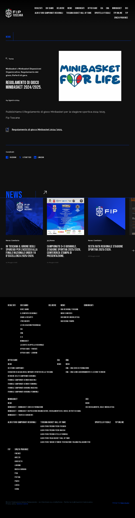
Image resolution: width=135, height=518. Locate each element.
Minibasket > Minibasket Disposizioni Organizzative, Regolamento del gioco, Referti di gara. (44, 411)
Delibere (60, 8)
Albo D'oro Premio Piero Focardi (53, 426)
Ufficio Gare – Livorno (28, 353)
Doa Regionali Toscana (69, 309)
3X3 (126, 8)
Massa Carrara (20, 469)
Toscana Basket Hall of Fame (78, 13)
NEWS (8, 36)
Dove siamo (24, 309)
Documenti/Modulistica (70, 317)
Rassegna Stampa (67, 321)
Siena (17, 489)
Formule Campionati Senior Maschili (22, 380)
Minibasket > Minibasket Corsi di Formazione (25, 407)
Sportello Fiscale (102, 13)
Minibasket (117, 8)
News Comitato (66, 313)
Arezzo (17, 457)
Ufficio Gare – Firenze (28, 349)
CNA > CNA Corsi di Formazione (77, 368)
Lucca (17, 485)
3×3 (21, 337)
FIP (126, 13)
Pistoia (17, 477)
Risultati (39, 8)
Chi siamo (50, 8)
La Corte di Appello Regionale (32, 345)
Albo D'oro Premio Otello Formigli (54, 434)
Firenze (18, 453)
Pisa (16, 473)
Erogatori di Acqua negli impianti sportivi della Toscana (30, 372)
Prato (17, 481)
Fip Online (118, 13)
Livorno (18, 465)
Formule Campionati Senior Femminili (22, 384)
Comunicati (80, 8)
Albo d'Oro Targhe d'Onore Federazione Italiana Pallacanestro (65, 442)
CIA (101, 8)
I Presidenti (25, 321)
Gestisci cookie (22, 504)
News (70, 8)
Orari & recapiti (26, 317)
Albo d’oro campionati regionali (49, 13)
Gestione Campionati (16, 368)
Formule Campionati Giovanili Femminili (23, 392)
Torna (10, 59)
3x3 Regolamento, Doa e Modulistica (99, 407)
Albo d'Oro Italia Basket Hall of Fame (55, 438)
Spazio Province (121, 17)
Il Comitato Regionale (28, 313)
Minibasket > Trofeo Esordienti (20, 415)
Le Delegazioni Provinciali (30, 325)
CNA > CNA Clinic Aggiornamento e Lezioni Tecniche (86, 372)
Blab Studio (124, 503)
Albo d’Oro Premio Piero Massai (52, 430)
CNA (107, 8)
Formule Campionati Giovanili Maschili (23, 388)
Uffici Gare (92, 8)
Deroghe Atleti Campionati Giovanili (22, 376)
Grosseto (18, 461)
